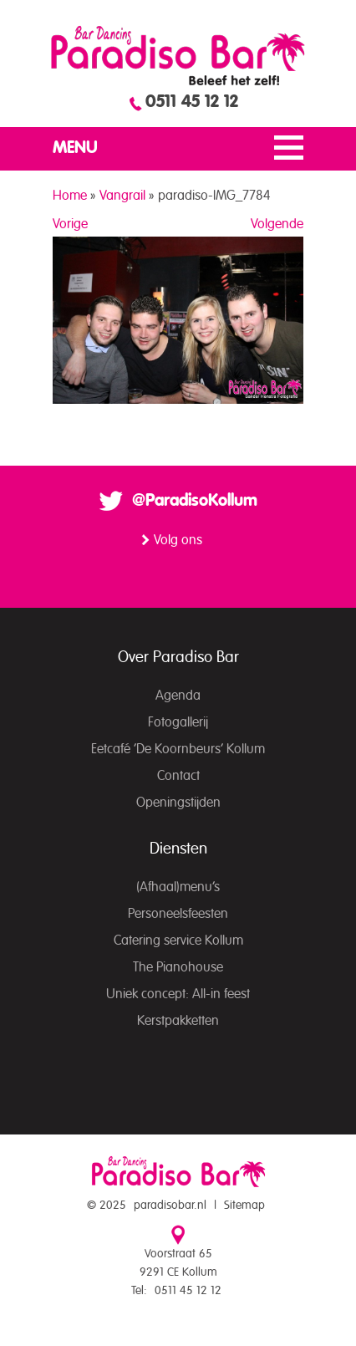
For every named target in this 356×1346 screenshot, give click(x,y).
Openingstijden (178, 802)
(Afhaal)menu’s (178, 887)
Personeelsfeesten (178, 913)
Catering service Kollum (178, 940)
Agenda (178, 695)
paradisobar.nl (170, 1205)
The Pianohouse (178, 967)
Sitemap (244, 1205)
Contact (178, 776)
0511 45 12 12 (191, 102)
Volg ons (178, 540)
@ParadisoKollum (194, 500)
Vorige (70, 224)
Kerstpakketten (178, 1020)
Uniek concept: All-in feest (178, 994)
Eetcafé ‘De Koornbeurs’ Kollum (178, 749)
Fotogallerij (178, 722)
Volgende (277, 224)
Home (70, 195)
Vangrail (122, 195)
